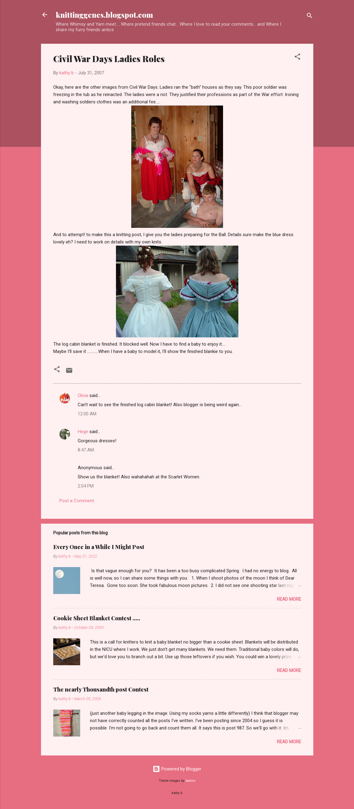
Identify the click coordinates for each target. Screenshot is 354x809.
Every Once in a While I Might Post (98, 547)
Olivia (83, 395)
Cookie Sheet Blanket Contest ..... (96, 618)
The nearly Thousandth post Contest (100, 689)
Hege (83, 431)
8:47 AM (86, 450)
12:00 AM (87, 414)
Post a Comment (76, 500)
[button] (297, 57)
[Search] (309, 16)
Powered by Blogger (177, 769)
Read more (289, 599)
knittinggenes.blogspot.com (104, 15)
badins (190, 781)
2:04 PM (86, 486)
